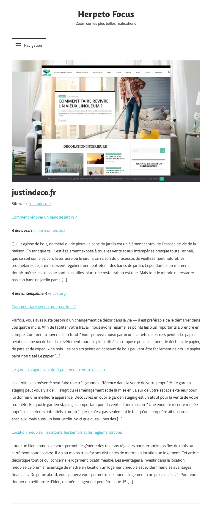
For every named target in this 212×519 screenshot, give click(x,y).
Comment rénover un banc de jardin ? (44, 217)
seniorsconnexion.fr (50, 230)
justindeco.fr (40, 203)
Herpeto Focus (106, 13)
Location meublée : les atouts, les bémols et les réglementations (67, 432)
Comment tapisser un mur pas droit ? (44, 306)
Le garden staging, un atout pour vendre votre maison (58, 369)
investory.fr (59, 293)
